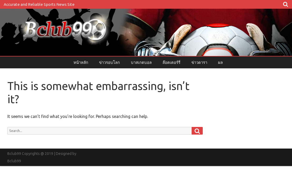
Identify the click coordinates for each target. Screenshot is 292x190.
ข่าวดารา (199, 62)
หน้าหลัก (80, 62)
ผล (220, 62)
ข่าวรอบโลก (109, 62)
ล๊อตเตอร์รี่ (171, 62)
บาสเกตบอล (141, 62)
